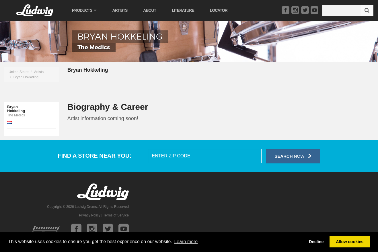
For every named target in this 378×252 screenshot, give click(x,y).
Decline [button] (316, 241)
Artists (119, 10)
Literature (183, 10)
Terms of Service (116, 215)
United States (19, 72)
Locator (218, 10)
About (149, 10)
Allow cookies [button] (349, 241)
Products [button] (84, 10)
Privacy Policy (89, 215)
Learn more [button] (186, 241)
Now (292, 155)
